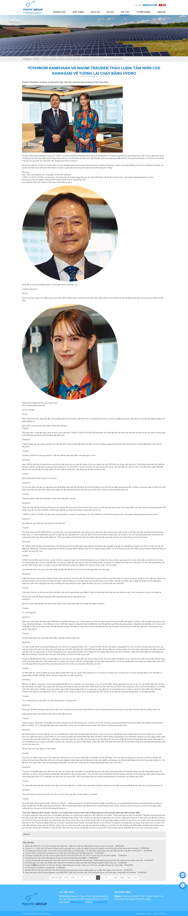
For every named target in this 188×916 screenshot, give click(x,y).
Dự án (110, 12)
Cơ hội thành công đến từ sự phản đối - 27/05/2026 (45, 868)
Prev (73, 877)
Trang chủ (59, 12)
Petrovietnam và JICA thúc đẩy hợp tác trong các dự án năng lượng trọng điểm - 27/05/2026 (61, 858)
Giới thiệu (78, 12)
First (66, 877)
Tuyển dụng (143, 12)
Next (129, 877)
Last (135, 877)
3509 (115, 877)
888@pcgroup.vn (77, 902)
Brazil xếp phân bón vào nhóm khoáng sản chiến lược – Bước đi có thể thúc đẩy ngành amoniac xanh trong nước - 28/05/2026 (74, 846)
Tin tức (124, 12)
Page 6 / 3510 (56, 877)
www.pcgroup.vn (100, 902)
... (86, 877)
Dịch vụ (95, 12)
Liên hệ (161, 12)
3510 (122, 877)
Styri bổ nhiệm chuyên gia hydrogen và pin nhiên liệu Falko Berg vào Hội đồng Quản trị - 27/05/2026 (64, 853)
